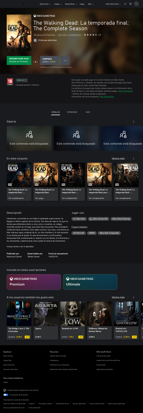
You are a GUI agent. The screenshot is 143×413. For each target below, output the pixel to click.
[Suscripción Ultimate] (90, 282)
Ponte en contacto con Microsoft (14, 403)
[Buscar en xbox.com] (124, 3)
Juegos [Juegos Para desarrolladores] (5, 382)
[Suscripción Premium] (34, 282)
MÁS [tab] (88, 112)
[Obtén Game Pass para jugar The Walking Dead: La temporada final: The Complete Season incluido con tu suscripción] (19, 60)
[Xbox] (31, 4)
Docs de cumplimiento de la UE (14, 408)
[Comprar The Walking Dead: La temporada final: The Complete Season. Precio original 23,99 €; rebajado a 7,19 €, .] (49, 60)
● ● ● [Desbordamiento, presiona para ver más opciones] (65, 60)
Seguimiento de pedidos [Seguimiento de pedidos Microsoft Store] (104, 369)
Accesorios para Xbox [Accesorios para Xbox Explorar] (10, 369)
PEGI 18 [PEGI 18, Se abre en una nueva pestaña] (21, 80)
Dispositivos (70, 4)
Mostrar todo (118, 158)
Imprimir (32, 403)
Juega (82, 4)
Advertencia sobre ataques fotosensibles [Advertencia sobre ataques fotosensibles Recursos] (63, 369)
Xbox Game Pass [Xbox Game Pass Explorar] (9, 365)
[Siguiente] (133, 122)
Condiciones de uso (62, 403)
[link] (19, 182)
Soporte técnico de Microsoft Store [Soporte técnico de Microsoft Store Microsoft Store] (108, 360)
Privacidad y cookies (45, 403)
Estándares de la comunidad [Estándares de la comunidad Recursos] (59, 365)
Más (89, 4)
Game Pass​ (44, 4)
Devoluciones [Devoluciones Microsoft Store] (101, 365)
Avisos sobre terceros (97, 403)
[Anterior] (128, 122)
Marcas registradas (79, 403)
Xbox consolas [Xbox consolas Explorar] (8, 356)
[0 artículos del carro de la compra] (130, 3)
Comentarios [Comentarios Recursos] (54, 360)
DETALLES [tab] (56, 112)
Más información (125, 91)
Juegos (57, 4)
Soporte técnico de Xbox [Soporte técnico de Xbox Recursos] (58, 356)
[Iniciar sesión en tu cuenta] (136, 3)
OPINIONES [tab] (72, 112)
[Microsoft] (12, 4)
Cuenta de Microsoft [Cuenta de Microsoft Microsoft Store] (103, 356)
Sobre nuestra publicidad (116, 403)
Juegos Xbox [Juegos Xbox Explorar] (7, 360)
